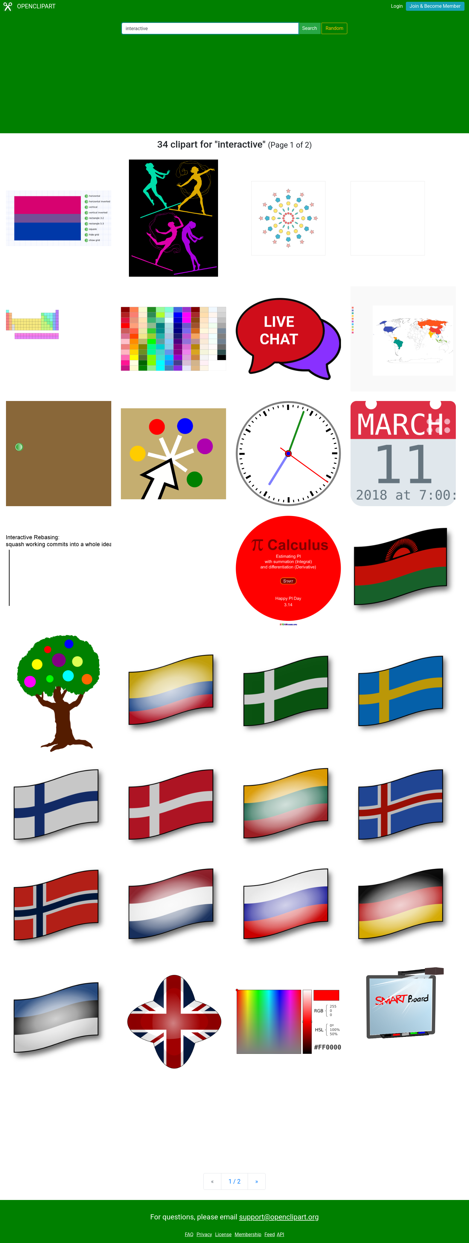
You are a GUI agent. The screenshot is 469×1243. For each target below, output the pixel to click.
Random (334, 28)
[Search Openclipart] (210, 28)
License (223, 1234)
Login (397, 6)
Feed (269, 1234)
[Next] (256, 1181)
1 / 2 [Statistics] (235, 1181)
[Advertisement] (234, 83)
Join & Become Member (435, 6)
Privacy (204, 1234)
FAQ (189, 1234)
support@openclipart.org (279, 1217)
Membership (247, 1234)
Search (309, 28)
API (280, 1234)
